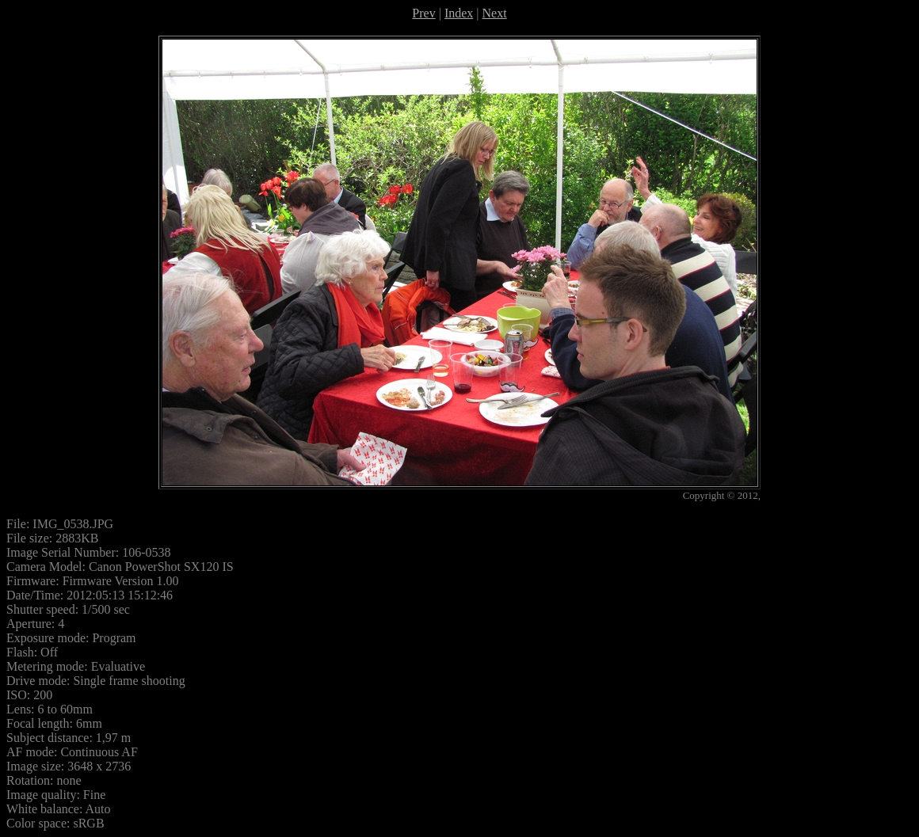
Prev (423, 13)
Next (494, 13)
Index (458, 13)
